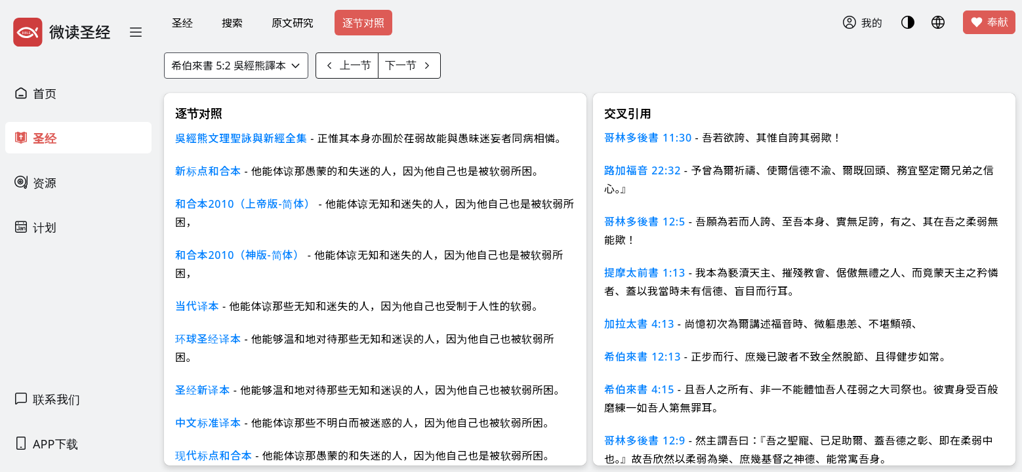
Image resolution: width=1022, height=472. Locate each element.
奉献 (989, 22)
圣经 (182, 23)
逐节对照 (363, 23)
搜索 (232, 23)
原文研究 (293, 23)
